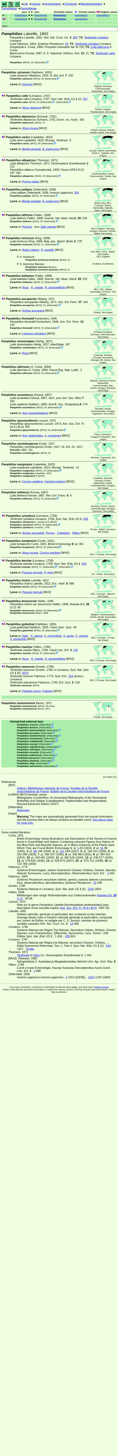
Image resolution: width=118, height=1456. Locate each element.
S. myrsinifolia (53, 635)
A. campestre (52, 435)
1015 (91, 977)
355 (76, 192)
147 (62, 851)
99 (35, 851)
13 (71, 923)
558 (85, 518)
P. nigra (48, 572)
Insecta (35, 3)
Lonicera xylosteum (34, 333)
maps (111, 91)
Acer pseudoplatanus (35, 413)
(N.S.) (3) (78, 907)
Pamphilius (59, 15)
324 (70, 676)
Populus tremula (32, 572)
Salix (25, 635)
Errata (30, 948)
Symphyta (70, 3)
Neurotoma (21, 19)
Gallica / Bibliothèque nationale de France (43, 788)
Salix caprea (48, 226)
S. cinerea (81, 635)
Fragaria (47, 691)
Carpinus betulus (55, 481)
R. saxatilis (47, 249)
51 (101, 848)
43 (66, 43)
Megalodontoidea (91, 3)
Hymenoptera (52, 3)
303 (75, 37)
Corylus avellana (32, 481)
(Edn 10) (69, 518)
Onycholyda (40, 15)
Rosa (25, 287)
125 (75, 650)
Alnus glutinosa (31, 107)
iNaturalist (40, 62)
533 (108, 945)
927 (85, 99)
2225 (91, 889)
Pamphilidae (9, 8)
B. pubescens (50, 149)
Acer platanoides (32, 435)
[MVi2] (26, 62)
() (81, 15)
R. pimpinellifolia (55, 287)
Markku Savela (102, 987)
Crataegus (63, 532)
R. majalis (37, 287)
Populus (27, 226)
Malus (76, 532)
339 (67, 936)
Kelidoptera (21, 15)
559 (84, 563)
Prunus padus (30, 181)
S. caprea (36, 635)
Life (25, 3)
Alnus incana (30, 128)
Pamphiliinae (28, 8)
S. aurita (68, 635)
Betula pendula (31, 149)
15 (94, 882)
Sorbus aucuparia (33, 310)
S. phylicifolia (18, 639)
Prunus (50, 532)
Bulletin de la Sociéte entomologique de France (79, 791)
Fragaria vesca (31, 691)
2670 (25, 673)
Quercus (27, 84)
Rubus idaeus (30, 249)
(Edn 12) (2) (66, 99)
